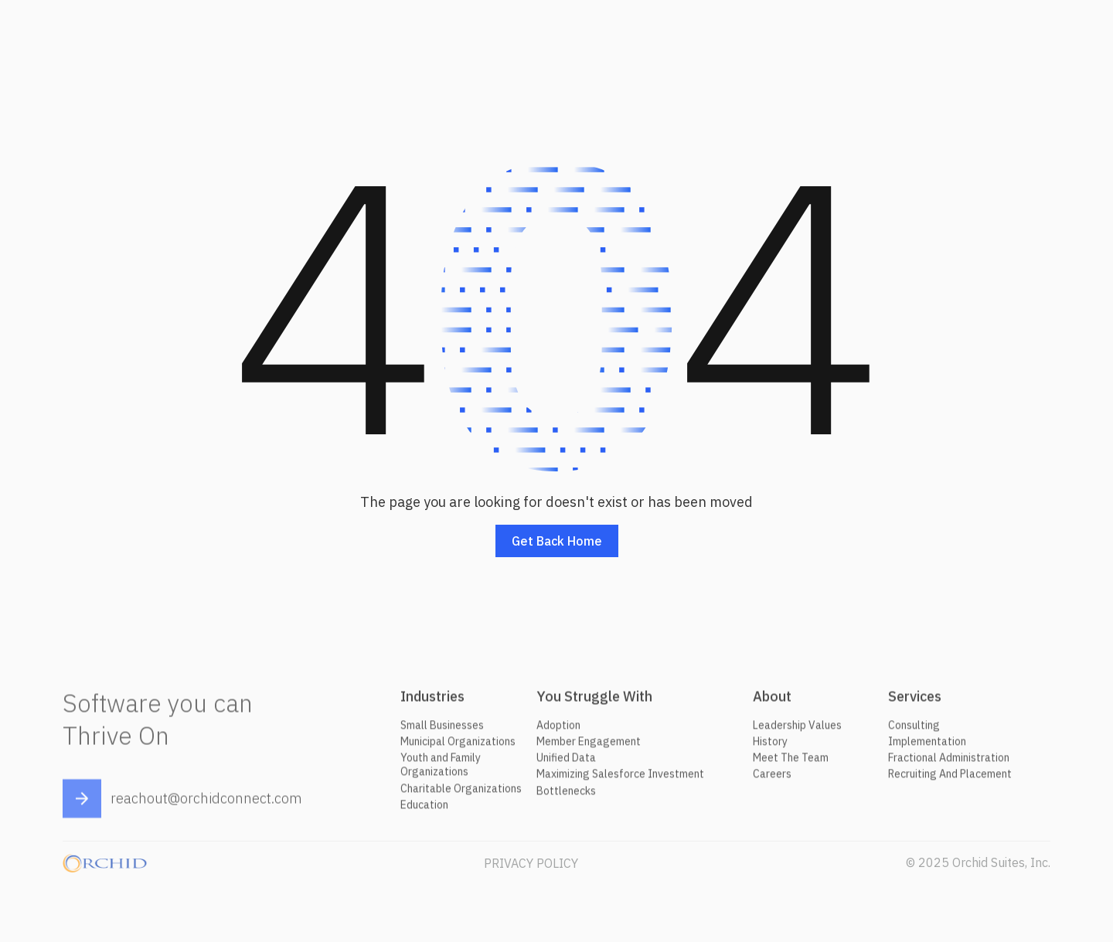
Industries (432, 700)
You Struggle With (594, 700)
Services (914, 700)
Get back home (557, 541)
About (772, 700)
